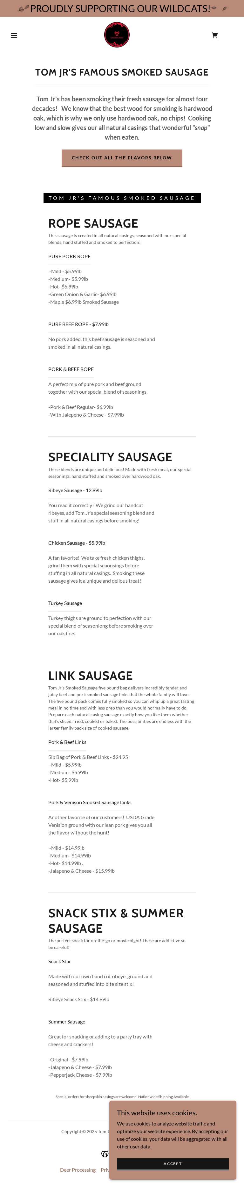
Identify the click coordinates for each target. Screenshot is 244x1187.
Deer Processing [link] (78, 1170)
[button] (14, 35)
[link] (117, 34)
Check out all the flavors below (122, 157)
